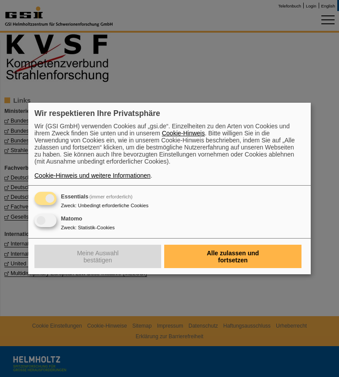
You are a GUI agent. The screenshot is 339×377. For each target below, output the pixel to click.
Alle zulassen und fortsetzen (233, 257)
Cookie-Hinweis (183, 133)
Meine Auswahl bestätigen (97, 257)
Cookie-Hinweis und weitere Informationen (92, 175)
